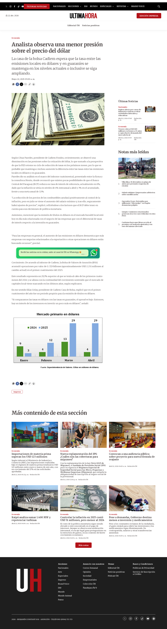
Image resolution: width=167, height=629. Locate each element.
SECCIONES (73, 6)
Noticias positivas (91, 25)
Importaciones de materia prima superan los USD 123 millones (31, 455)
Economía (16, 38)
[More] (80, 6)
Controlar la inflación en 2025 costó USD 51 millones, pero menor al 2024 (82, 519)
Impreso (17, 392)
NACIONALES (59, 6)
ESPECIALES (105, 6)
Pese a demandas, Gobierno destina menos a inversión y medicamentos (130, 519)
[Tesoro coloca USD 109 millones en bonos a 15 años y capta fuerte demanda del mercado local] (150, 129)
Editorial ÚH (73, 25)
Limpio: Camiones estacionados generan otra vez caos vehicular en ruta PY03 (138, 214)
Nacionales (122, 107)
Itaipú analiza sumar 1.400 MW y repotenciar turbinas (31, 519)
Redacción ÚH (137, 119)
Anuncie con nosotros (93, 564)
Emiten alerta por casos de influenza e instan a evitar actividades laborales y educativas (129, 112)
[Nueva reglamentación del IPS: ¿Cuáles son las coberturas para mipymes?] (83, 435)
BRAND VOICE (138, 6)
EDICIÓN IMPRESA (149, 16)
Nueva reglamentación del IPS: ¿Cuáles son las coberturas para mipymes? (79, 456)
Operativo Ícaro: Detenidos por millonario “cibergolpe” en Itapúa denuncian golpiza (136, 203)
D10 (85, 6)
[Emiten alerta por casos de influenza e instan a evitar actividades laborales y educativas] (150, 109)
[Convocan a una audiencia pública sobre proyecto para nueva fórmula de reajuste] (132, 435)
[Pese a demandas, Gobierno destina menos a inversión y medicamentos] (132, 498)
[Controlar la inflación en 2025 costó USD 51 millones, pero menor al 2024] (83, 498)
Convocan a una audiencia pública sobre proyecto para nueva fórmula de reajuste (132, 456)
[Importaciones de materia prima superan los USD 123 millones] (35, 435)
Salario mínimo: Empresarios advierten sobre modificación (138, 194)
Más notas (83, 545)
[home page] (83, 15)
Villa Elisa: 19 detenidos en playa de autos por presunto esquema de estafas (136, 184)
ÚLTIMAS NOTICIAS (37, 6)
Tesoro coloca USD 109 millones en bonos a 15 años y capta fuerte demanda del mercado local (130, 132)
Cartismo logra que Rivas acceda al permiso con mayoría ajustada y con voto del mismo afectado (137, 224)
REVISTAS (121, 6)
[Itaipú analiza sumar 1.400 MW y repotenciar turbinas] (35, 498)
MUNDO (94, 6)
